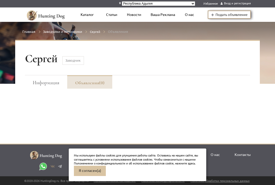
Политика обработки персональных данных (220, 180)
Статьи (112, 15)
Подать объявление (229, 14)
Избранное (210, 3)
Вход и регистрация (237, 3)
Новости (134, 15)
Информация (46, 82)
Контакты (243, 155)
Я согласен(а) (90, 171)
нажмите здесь (185, 163)
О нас (190, 15)
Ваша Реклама (163, 15)
